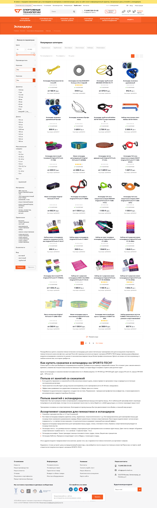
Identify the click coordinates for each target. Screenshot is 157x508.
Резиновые (101, 48)
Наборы (90, 48)
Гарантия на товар (53, 470)
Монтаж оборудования (55, 476)
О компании (47, 5)
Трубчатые (57, 48)
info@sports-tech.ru (90, 12)
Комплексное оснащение (24, 5)
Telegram (76, 489)
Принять (97, 497)
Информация (68, 5)
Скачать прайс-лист (87, 468)
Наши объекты (37, 5)
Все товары (99, 343)
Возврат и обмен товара (55, 473)
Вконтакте (71, 489)
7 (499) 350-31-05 (91, 11)
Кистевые (68, 48)
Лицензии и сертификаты (23, 476)
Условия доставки (53, 468)
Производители (57, 5)
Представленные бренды (23, 479)
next (104, 343)
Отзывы (17, 473)
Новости (17, 465)
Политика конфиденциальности (51, 501)
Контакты (86, 5)
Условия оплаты (53, 465)
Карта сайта (84, 476)
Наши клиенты (19, 470)
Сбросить (31, 267)
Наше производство (21, 468)
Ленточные (80, 48)
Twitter (86, 489)
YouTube (81, 489)
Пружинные (46, 48)
